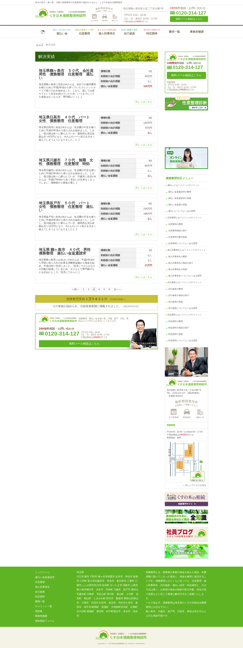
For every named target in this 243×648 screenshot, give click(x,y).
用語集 (38, 611)
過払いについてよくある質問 (181, 211)
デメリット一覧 (43, 606)
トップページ (42, 572)
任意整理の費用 (175, 224)
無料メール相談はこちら (189, 18)
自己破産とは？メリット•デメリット (184, 282)
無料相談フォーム (44, 620)
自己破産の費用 (175, 289)
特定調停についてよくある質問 (182, 340)
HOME (43, 31)
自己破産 (129, 32)
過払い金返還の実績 (177, 204)
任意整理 (84, 32)
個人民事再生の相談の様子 (180, 263)
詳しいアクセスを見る (195, 485)
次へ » (117, 289)
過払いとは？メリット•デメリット (183, 185)
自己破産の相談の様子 (178, 295)
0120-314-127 (191, 13)
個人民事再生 (107, 32)
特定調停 (152, 32)
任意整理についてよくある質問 (182, 243)
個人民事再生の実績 (177, 269)
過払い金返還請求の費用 (179, 192)
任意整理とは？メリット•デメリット (184, 217)
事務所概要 (197, 31)
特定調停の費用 (175, 321)
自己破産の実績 (175, 302)
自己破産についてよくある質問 (182, 308)
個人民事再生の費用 (177, 256)
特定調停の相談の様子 (178, 328)
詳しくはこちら (143, 101)
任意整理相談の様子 (177, 230)
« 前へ (75, 289)
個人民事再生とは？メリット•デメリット (186, 250)
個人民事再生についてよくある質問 (184, 276)
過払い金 (62, 32)
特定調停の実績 (175, 334)
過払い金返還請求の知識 (179, 198)
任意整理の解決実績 (177, 237)
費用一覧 (174, 31)
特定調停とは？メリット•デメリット (184, 315)
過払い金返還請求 (44, 577)
